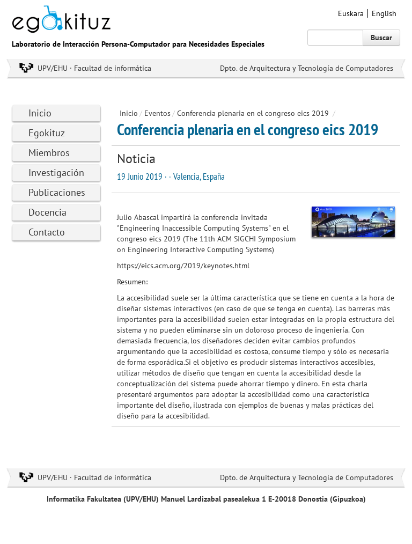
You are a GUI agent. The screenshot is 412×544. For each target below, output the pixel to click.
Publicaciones (56, 192)
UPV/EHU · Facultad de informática (94, 68)
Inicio (40, 113)
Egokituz (46, 133)
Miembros (49, 152)
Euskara (351, 13)
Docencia (47, 212)
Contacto (46, 232)
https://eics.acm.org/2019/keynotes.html (183, 265)
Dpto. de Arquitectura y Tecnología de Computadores (306, 68)
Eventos (157, 113)
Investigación (56, 172)
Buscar (381, 37)
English (384, 13)
